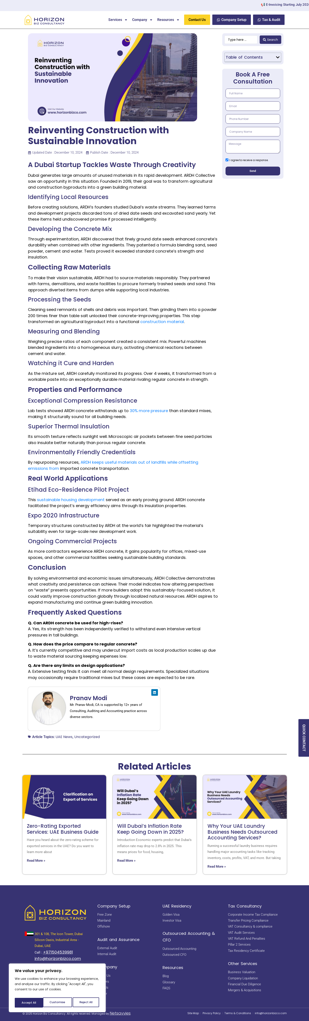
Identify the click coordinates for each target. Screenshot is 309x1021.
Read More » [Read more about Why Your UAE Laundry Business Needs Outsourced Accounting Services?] (216, 867)
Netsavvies (120, 1013)
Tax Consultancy (245, 906)
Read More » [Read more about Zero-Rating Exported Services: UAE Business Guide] (36, 861)
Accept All (86, 1003)
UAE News (64, 736)
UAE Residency (177, 906)
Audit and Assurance (118, 939)
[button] (278, 57)
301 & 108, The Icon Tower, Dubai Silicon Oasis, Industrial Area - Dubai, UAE (59, 940)
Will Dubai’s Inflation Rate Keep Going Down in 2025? (150, 828)
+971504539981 (58, 952)
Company (142, 20)
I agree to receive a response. (248, 163)
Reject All (57, 1003)
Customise (28, 1003)
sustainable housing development (71, 499)
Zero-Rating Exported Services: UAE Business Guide (62, 828)
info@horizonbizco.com (58, 958)
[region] (57, 989)
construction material (162, 321)
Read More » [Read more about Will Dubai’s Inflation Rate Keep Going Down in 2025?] (126, 861)
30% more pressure (149, 410)
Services (118, 20)
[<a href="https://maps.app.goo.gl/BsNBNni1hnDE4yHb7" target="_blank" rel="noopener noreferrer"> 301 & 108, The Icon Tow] (29, 933)
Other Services (242, 963)
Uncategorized (87, 736)
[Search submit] (270, 39)
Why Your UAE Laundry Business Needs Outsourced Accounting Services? (242, 831)
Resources (168, 20)
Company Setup (113, 906)
